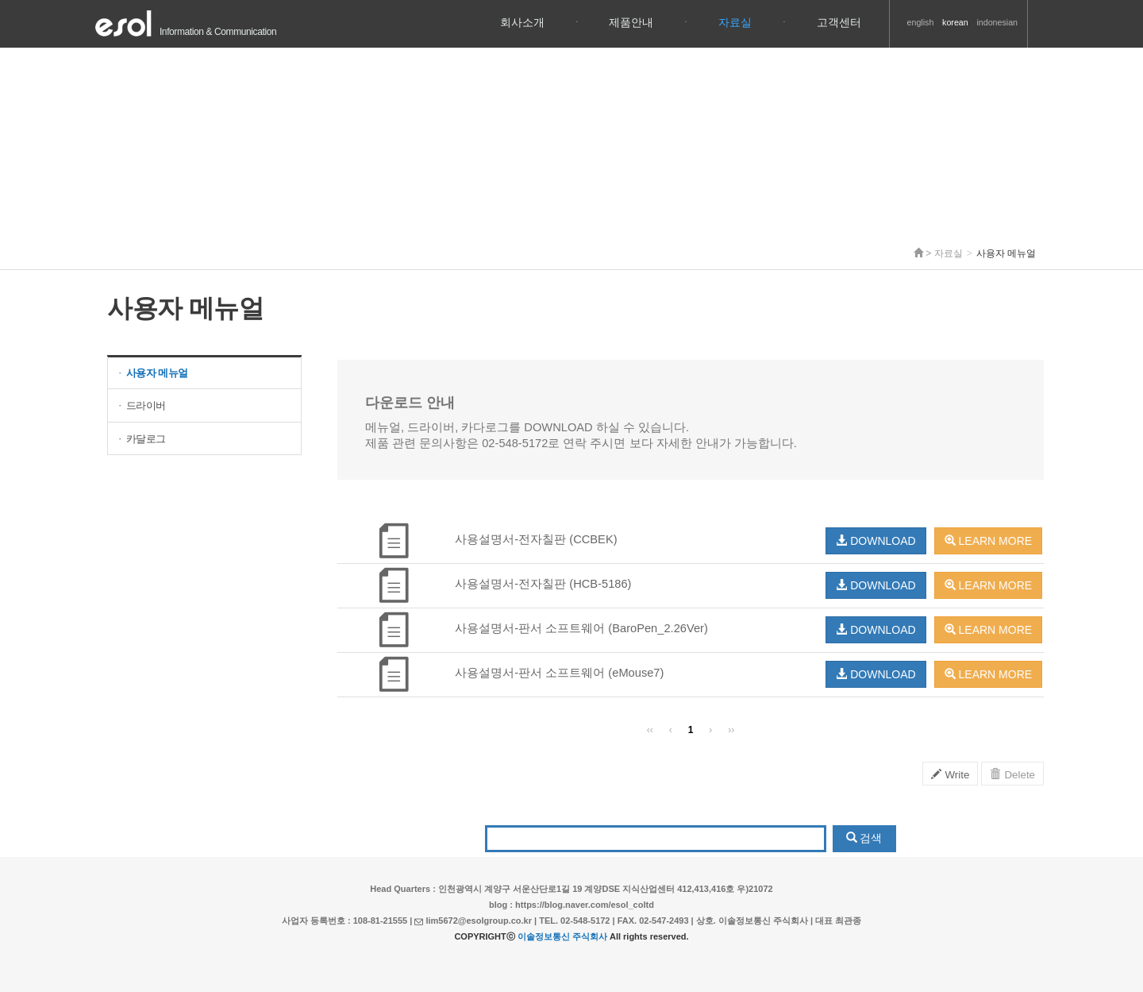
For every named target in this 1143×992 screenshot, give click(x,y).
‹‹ (650, 729)
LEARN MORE (988, 541)
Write (950, 775)
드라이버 (141, 405)
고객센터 (839, 22)
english (920, 22)
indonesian (997, 22)
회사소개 (522, 22)
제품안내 (631, 22)
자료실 (735, 22)
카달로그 (141, 439)
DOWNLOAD (875, 541)
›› (731, 729)
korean (955, 22)
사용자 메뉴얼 (152, 373)
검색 (864, 838)
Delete (1012, 775)
